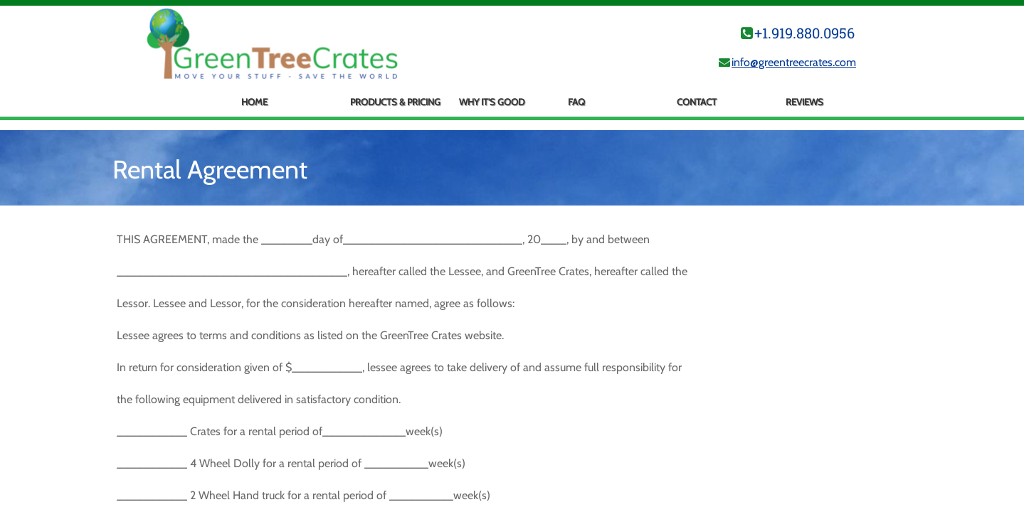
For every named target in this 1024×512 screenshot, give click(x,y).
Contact (697, 101)
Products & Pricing (395, 101)
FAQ (576, 101)
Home (254, 101)
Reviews (804, 101)
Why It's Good (491, 101)
